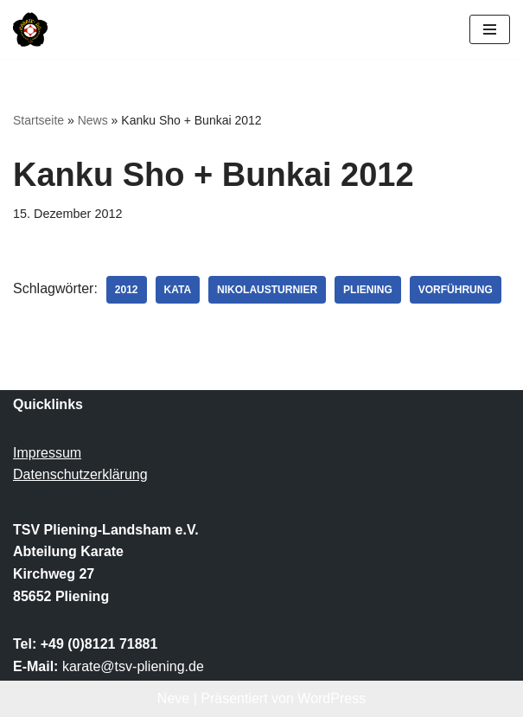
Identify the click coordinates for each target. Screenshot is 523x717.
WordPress (331, 698)
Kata (178, 290)
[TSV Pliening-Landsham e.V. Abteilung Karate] (30, 29)
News (93, 120)
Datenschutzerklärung (80, 474)
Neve (173, 698)
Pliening (367, 290)
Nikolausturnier (267, 290)
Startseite (38, 120)
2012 (126, 290)
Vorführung (455, 290)
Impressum (47, 452)
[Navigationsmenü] (489, 29)
